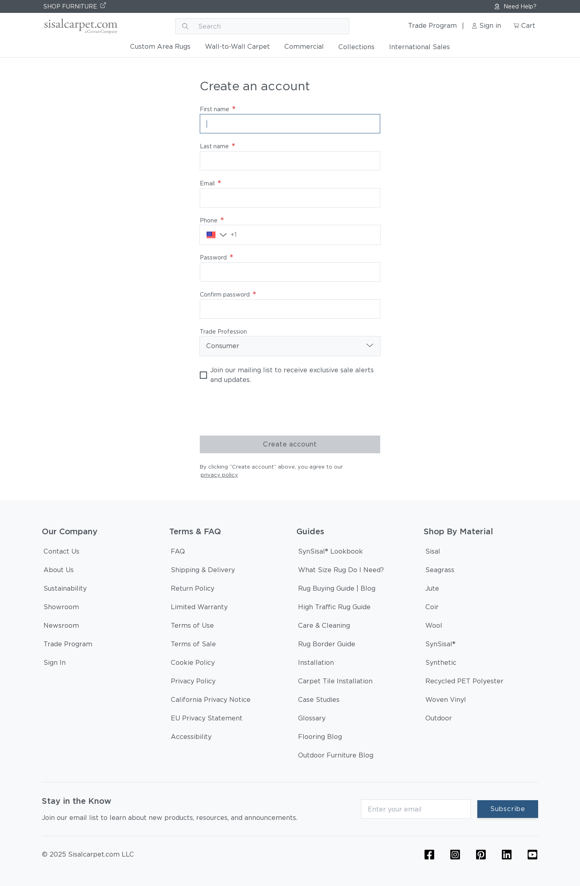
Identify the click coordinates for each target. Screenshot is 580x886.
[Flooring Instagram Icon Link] (455, 854)
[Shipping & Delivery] (202, 571)
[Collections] (356, 48)
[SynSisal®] (440, 645)
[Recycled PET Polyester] (464, 682)
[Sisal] (433, 553)
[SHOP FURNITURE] (75, 6)
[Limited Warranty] (199, 608)
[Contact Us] (61, 553)
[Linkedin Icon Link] (506, 854)
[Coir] (432, 608)
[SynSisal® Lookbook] (330, 553)
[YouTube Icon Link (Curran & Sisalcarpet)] (532, 854)
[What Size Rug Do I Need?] (340, 571)
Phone (212, 220)
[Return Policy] (192, 590)
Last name (217, 146)
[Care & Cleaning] (324, 627)
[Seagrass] (440, 571)
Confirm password (228, 294)
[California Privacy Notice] (210, 701)
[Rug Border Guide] (326, 645)
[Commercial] (304, 48)
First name (218, 109)
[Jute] (432, 590)
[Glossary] (311, 720)
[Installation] (316, 664)
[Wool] (434, 627)
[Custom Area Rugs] (160, 48)
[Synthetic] (441, 664)
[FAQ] (177, 553)
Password (216, 257)
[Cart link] (525, 26)
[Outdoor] (439, 720)
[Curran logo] (80, 26)
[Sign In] (54, 664)
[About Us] (58, 571)
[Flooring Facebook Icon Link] (429, 854)
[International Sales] (419, 48)
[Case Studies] (318, 701)
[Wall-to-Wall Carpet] (237, 48)
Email (210, 183)
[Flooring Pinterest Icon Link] (481, 854)
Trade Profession (223, 331)
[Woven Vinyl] (446, 701)
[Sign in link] (488, 26)
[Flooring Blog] (320, 738)
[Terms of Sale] (193, 645)
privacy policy (219, 475)
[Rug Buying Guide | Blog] (336, 590)
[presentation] (261, 410)
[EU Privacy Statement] (206, 720)
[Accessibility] (191, 738)
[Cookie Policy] (192, 664)
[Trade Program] (68, 645)
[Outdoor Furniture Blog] (335, 757)
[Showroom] (61, 608)
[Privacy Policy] (193, 682)
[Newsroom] (61, 627)
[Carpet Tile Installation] (335, 682)
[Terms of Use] (192, 627)
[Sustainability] (65, 590)
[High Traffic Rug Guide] (334, 608)
